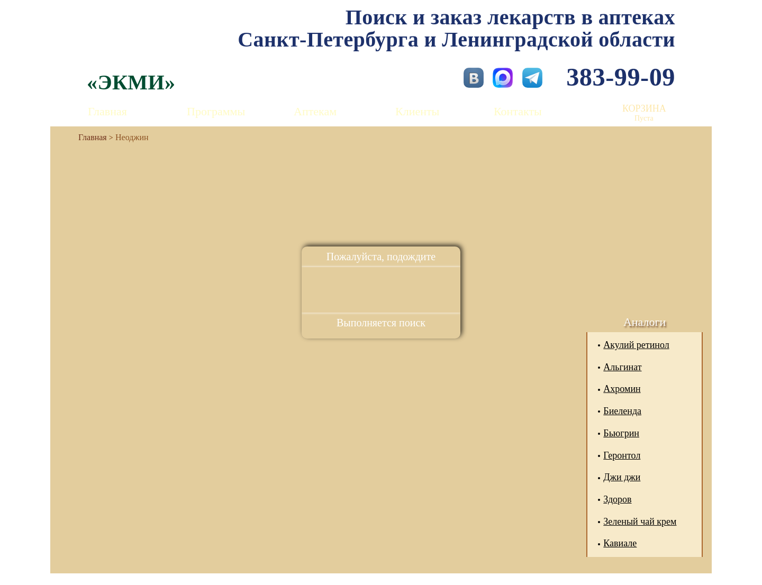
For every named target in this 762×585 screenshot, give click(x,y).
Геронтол (621, 455)
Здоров (617, 499)
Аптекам (315, 111)
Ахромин (621, 388)
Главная (107, 111)
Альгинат (622, 367)
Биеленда (622, 411)
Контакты (518, 111)
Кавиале (620, 543)
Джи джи (621, 477)
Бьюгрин (621, 433)
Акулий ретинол (636, 345)
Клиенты (417, 111)
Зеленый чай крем (639, 521)
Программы (216, 111)
